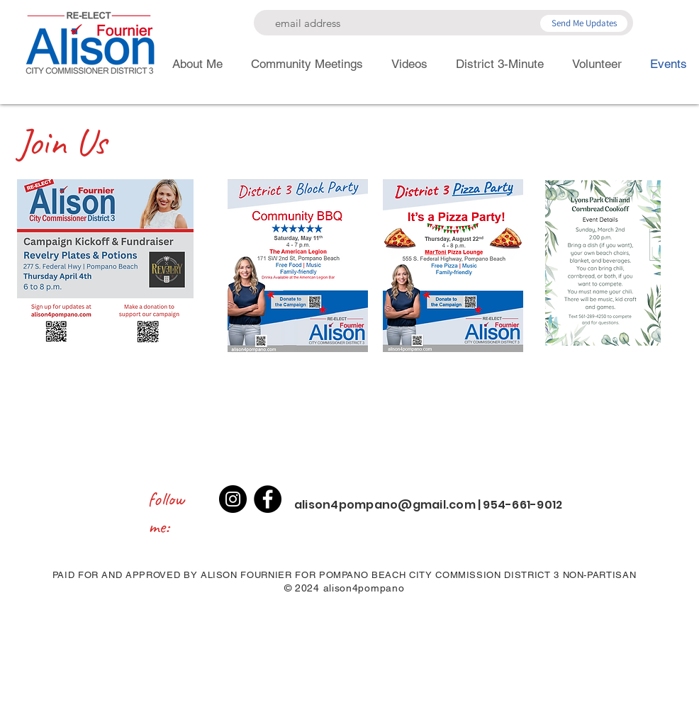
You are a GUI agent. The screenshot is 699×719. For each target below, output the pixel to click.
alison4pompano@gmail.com (385, 505)
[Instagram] (233, 499)
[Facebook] (267, 499)
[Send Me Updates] (583, 23)
